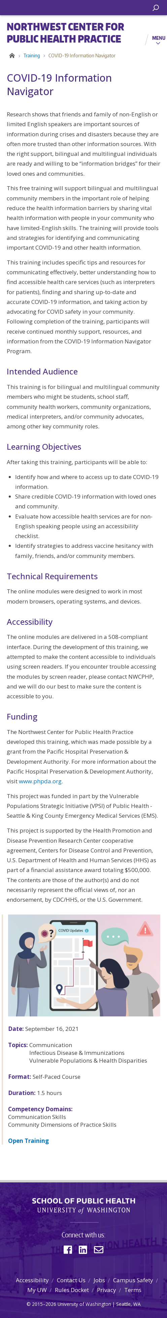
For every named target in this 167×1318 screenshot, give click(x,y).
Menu (158, 38)
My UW (37, 1290)
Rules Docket (72, 1290)
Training (32, 55)
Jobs (99, 1280)
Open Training (28, 1141)
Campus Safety (133, 1280)
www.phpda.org (40, 781)
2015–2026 (44, 1304)
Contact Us (71, 1280)
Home (11, 55)
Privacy (106, 1290)
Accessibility (32, 1280)
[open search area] (156, 8)
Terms (132, 1290)
